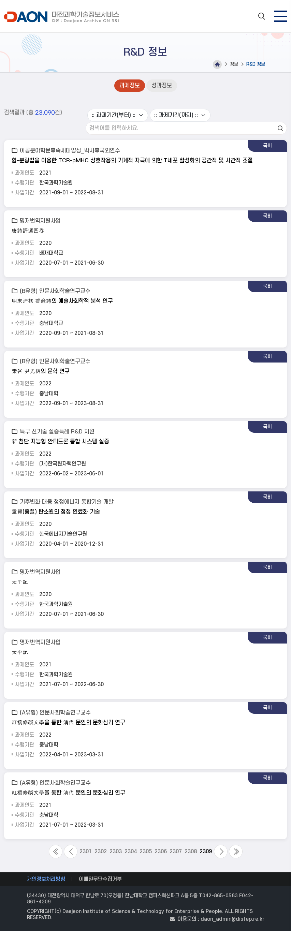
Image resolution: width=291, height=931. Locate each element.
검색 (280, 128)
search (261, 16)
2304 (131, 851)
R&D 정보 (255, 64)
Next (221, 851)
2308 (191, 851)
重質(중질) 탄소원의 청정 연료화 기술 (56, 512)
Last (236, 851)
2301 (85, 851)
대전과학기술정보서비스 (63, 17)
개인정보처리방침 (46, 879)
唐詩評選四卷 (28, 231)
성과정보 (161, 86)
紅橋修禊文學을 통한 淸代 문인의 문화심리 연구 (68, 723)
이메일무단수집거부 (100, 879)
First (55, 851)
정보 (234, 64)
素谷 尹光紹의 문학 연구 (41, 371)
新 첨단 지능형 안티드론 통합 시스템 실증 (60, 442)
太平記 (20, 582)
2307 (176, 851)
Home (217, 64)
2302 (100, 851)
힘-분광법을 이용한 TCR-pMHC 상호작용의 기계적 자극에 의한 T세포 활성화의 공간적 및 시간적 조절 (132, 161)
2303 (116, 851)
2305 (146, 851)
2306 (161, 851)
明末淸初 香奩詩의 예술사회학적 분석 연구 (62, 301)
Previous (70, 851)
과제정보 (129, 86)
